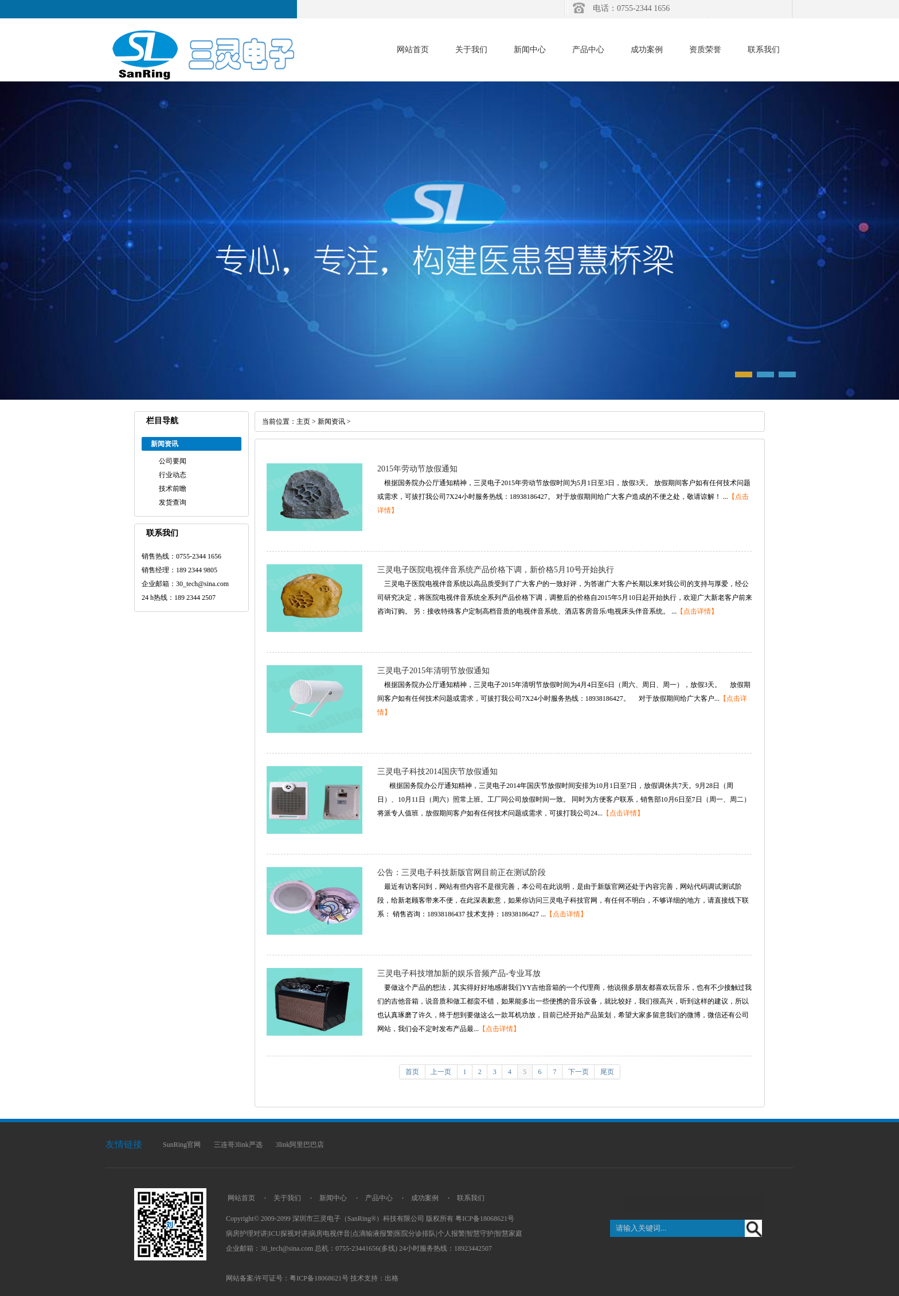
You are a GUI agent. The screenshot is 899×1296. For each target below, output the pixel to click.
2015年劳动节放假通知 (417, 468)
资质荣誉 (705, 49)
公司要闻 (172, 461)
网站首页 (413, 49)
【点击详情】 (697, 611)
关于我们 (471, 49)
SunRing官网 (182, 1145)
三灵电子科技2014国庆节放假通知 (437, 771)
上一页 (441, 1072)
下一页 (578, 1072)
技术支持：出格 (374, 1278)
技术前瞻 (172, 489)
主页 (303, 421)
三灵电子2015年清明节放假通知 (433, 670)
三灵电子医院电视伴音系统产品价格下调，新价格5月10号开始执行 (495, 569)
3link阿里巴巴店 (300, 1145)
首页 (412, 1072)
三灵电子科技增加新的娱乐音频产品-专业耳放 (459, 973)
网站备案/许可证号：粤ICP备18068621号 (287, 1278)
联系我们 (764, 49)
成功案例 (647, 49)
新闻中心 (530, 49)
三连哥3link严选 (238, 1145)
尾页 (607, 1072)
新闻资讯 (331, 421)
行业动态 (172, 475)
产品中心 (588, 49)
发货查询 (172, 502)
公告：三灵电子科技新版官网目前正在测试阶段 (461, 872)
